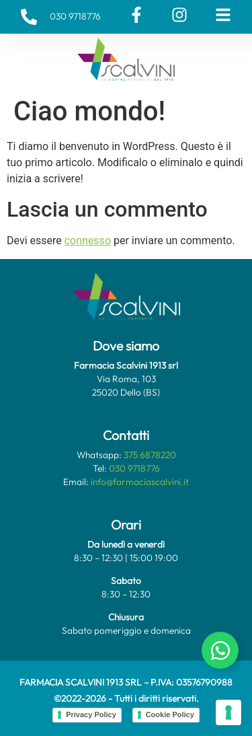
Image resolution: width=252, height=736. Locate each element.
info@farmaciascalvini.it (140, 482)
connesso (88, 240)
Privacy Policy (91, 714)
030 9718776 (134, 468)
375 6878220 (150, 455)
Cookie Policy (170, 714)
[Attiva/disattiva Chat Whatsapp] (220, 650)
